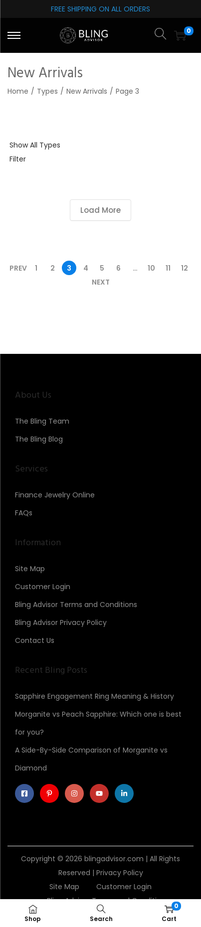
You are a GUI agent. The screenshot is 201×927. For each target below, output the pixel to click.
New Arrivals (86, 91)
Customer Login (42, 587)
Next (101, 282)
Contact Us (34, 640)
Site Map (30, 569)
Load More (100, 210)
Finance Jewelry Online (55, 495)
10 (151, 268)
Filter (17, 159)
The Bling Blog (39, 439)
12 (184, 268)
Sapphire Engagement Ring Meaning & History (94, 696)
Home (17, 91)
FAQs (23, 513)
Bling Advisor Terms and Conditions (76, 605)
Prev (18, 268)
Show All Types (34, 145)
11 (168, 268)
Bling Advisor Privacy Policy (61, 622)
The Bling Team (42, 421)
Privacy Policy (119, 873)
